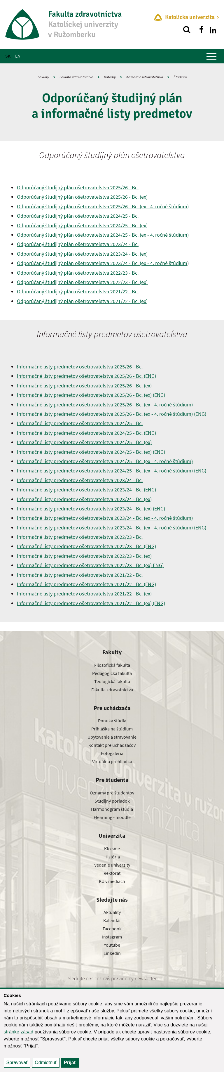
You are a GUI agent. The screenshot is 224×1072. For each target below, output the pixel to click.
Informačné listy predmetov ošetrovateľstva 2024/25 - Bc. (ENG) (86, 433)
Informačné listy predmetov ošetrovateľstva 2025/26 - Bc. (80, 366)
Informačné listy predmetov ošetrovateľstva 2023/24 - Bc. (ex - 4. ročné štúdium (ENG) (111, 527)
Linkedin (112, 953)
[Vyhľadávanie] (186, 29)
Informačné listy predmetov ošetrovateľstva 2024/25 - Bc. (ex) (84, 442)
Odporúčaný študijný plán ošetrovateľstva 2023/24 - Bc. (78, 244)
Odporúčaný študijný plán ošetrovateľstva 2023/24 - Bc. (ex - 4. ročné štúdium (102, 263)
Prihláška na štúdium (112, 729)
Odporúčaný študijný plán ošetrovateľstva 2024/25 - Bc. (78, 215)
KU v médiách (112, 881)
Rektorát (112, 873)
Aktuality (112, 912)
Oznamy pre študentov (112, 793)
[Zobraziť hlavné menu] (211, 56)
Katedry (110, 77)
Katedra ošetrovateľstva (144, 77)
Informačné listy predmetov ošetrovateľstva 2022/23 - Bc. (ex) (84, 556)
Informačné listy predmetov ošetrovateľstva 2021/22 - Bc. (80, 574)
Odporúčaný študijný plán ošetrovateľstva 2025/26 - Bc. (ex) (82, 196)
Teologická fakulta (112, 681)
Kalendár (112, 920)
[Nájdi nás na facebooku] (201, 29)
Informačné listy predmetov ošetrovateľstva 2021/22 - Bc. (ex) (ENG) (91, 603)
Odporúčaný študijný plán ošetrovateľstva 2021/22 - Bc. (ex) (82, 301)
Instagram (112, 937)
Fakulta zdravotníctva (76, 77)
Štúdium (180, 77)
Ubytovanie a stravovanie (112, 737)
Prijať (70, 1062)
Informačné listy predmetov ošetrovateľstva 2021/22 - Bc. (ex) (84, 593)
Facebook (112, 928)
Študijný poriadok (112, 801)
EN (17, 56)
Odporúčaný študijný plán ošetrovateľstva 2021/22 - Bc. (78, 291)
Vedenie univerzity (112, 865)
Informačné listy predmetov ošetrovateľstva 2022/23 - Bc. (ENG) (86, 546)
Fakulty (43, 77)
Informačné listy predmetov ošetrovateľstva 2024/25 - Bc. (80, 423)
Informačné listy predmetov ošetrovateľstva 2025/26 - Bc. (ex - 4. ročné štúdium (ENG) (111, 414)
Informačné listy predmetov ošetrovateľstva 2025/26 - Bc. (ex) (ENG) (91, 395)
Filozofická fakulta (112, 665)
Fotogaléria (112, 753)
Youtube (112, 945)
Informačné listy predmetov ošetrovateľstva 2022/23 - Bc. (80, 537)
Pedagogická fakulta (112, 673)
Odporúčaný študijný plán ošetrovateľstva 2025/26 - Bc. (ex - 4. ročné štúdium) (103, 206)
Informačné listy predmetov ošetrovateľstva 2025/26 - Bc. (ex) (84, 385)
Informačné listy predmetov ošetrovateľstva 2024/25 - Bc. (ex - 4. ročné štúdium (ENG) (111, 470)
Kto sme (112, 848)
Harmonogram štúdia (112, 809)
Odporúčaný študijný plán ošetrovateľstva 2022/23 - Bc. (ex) (82, 282)
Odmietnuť (46, 1062)
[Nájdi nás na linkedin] (213, 29)
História (112, 857)
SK (7, 56)
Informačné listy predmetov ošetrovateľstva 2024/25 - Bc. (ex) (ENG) (91, 451)
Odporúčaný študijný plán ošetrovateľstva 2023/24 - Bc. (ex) (82, 253)
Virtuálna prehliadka (112, 761)
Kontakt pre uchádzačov (112, 745)
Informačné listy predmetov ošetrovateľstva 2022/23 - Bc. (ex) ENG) (90, 565)
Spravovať (17, 1062)
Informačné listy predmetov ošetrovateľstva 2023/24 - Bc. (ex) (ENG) (91, 508)
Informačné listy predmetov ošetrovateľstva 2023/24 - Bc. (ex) (84, 499)
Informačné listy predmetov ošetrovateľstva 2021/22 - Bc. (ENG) (86, 584)
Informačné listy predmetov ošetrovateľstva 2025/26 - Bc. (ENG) (86, 376)
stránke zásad (19, 1031)
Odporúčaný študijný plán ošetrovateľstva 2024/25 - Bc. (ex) (82, 225)
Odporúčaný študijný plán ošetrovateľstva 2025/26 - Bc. (78, 187)
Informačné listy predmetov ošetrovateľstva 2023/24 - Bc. (80, 480)
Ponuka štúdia (112, 720)
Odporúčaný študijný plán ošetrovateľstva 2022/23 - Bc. (78, 272)
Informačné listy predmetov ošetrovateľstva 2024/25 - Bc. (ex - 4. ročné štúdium (105, 461)
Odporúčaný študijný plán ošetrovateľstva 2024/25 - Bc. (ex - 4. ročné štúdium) (103, 234)
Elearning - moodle (112, 817)
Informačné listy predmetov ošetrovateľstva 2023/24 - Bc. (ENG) (86, 489)
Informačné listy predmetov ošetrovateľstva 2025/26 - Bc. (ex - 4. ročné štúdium (105, 404)
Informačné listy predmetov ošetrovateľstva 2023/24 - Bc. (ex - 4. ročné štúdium (105, 518)
